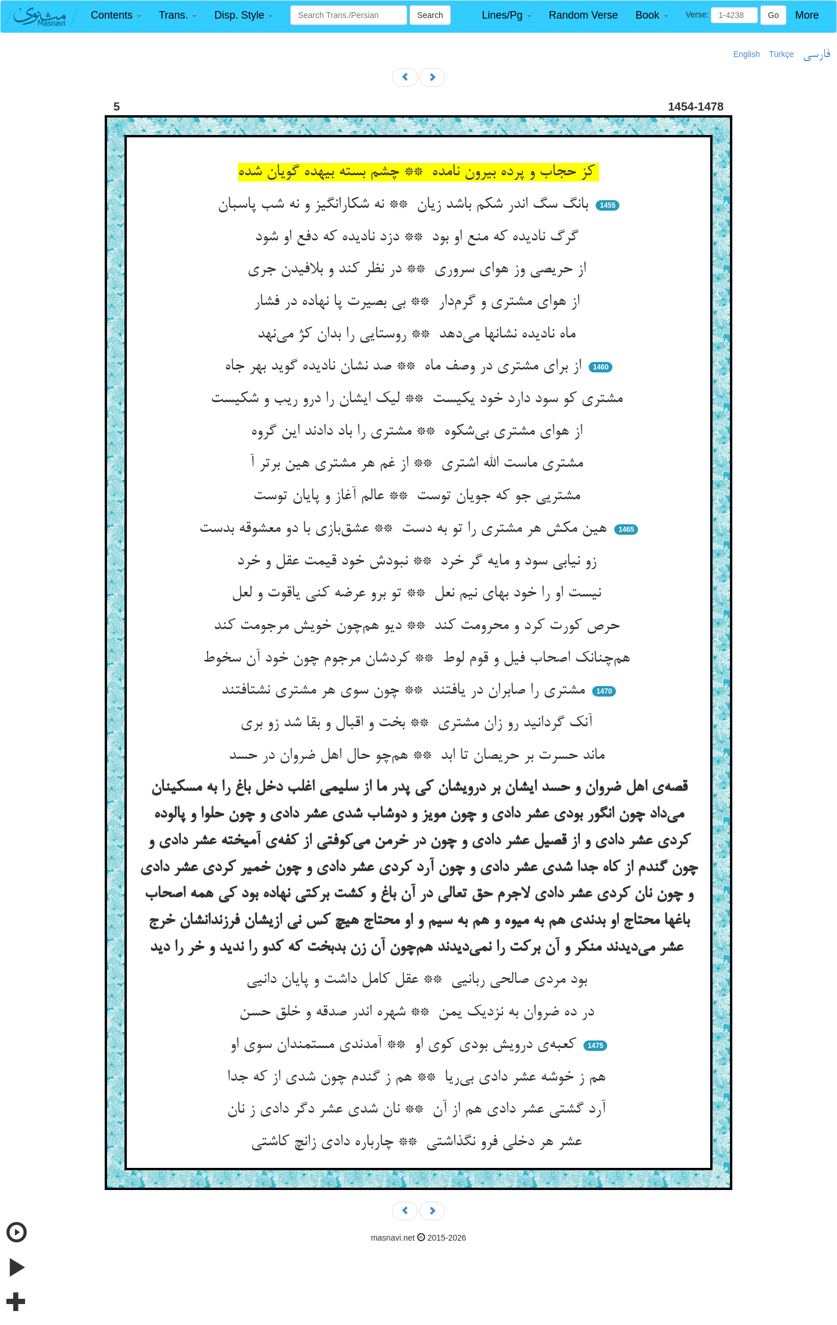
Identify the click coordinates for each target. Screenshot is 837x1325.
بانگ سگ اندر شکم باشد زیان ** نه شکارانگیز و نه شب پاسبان (405, 205)
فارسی (816, 55)
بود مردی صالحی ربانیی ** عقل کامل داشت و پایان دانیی (419, 980)
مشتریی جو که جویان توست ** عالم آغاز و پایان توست (419, 496)
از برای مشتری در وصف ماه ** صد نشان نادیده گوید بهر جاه (405, 366)
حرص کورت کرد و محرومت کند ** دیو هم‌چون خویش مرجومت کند (418, 626)
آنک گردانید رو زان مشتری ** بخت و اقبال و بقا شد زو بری (418, 723)
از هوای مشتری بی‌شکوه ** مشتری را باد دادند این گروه (419, 431)
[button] (116, 15)
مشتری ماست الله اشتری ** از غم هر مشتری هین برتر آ (418, 463)
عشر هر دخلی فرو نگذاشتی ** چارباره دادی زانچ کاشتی (418, 1142)
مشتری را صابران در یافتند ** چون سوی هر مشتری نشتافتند (405, 690)
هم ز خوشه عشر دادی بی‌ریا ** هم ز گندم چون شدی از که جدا (418, 1077)
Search (430, 15)
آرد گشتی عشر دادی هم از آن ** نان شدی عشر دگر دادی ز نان (418, 1109)
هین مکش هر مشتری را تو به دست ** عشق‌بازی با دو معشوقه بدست (405, 529)
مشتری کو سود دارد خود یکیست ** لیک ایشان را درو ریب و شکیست (419, 399)
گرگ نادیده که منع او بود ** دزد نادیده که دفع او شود (419, 237)
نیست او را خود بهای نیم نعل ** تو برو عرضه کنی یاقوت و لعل (418, 593)
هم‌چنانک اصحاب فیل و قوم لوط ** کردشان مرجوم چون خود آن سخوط (418, 658)
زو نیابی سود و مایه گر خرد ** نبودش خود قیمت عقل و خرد (419, 561)
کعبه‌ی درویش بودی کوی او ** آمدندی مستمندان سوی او (405, 1045)
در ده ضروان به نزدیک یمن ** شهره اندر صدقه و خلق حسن (419, 1012)
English (746, 54)
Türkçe (781, 54)
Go (773, 15)
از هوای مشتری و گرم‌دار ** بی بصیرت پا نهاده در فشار (419, 302)
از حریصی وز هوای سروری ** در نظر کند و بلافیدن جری (418, 269)
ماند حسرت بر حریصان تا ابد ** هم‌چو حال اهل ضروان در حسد (419, 756)
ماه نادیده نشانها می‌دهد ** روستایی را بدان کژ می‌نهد (418, 334)
